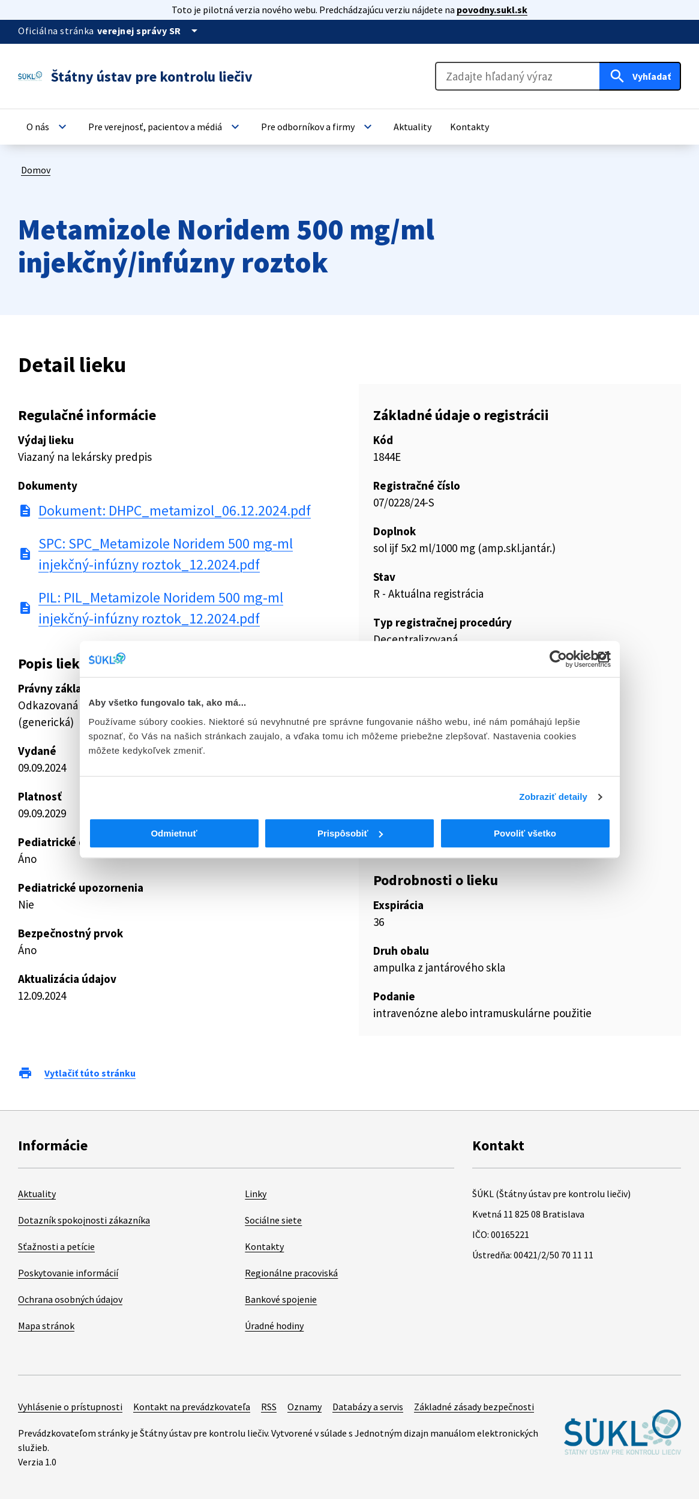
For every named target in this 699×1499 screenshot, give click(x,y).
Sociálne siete (273, 1220)
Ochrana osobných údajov (70, 1299)
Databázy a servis (367, 1407)
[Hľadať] (640, 76)
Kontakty (264, 1246)
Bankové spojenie (281, 1299)
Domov (35, 170)
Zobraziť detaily (553, 797)
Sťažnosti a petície (56, 1246)
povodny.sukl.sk (492, 10)
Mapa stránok (46, 1326)
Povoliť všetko (525, 833)
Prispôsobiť (350, 833)
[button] (48, 126)
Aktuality (37, 1194)
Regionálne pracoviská (291, 1273)
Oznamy (304, 1407)
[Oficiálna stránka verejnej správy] (149, 30)
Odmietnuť (174, 833)
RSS (269, 1407)
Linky (255, 1194)
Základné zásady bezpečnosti (474, 1407)
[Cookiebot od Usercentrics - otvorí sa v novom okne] (558, 659)
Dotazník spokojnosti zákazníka (84, 1220)
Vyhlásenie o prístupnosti (70, 1407)
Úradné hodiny (274, 1326)
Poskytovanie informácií (68, 1273)
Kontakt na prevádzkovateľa (191, 1407)
